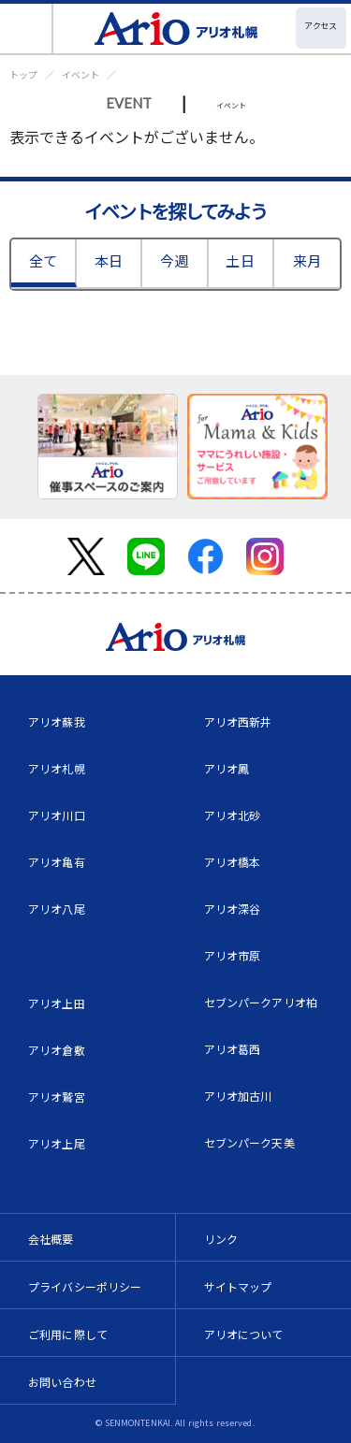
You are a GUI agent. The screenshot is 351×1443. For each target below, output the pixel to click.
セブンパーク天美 (249, 1142)
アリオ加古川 (238, 1096)
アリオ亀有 (56, 862)
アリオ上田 (56, 1003)
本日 (109, 260)
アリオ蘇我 (56, 721)
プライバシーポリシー (85, 1286)
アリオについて (244, 1334)
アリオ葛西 (232, 1049)
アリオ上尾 (56, 1143)
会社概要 (51, 1239)
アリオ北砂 (232, 815)
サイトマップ (238, 1286)
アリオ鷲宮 (56, 1096)
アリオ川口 (56, 815)
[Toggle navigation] (26, 28)
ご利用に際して (68, 1334)
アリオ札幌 (56, 768)
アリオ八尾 (56, 908)
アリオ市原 (232, 955)
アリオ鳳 (227, 768)
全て (43, 260)
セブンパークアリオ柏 (261, 1002)
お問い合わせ (62, 1382)
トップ (23, 74)
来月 (307, 260)
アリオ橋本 (232, 862)
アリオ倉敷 (56, 1050)
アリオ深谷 (232, 908)
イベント (80, 74)
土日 (240, 260)
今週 (174, 260)
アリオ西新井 (238, 721)
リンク (221, 1239)
